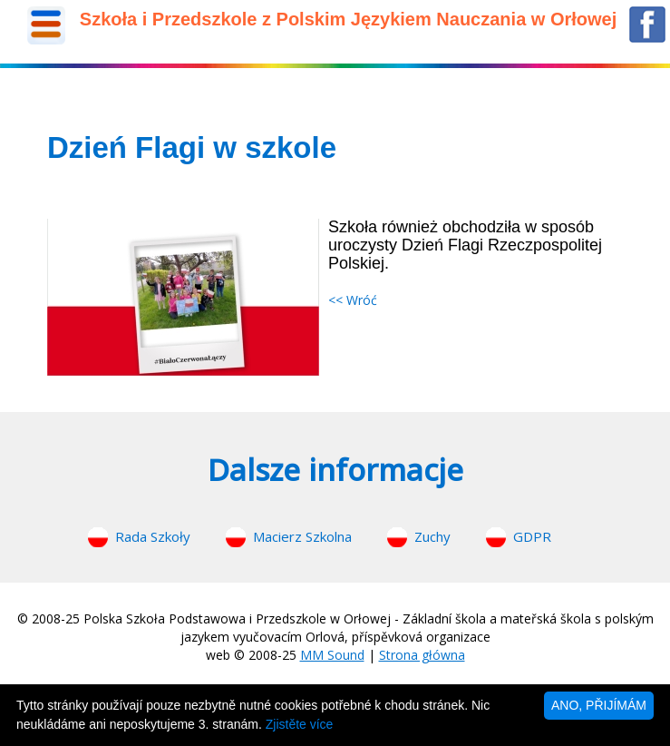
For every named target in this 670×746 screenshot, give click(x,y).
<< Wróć (352, 300)
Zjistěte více (300, 724)
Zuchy (432, 536)
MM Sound (332, 654)
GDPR (532, 536)
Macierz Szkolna (302, 536)
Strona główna (422, 654)
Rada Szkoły (152, 536)
